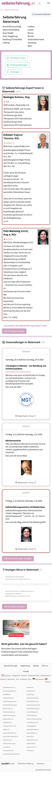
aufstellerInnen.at (9, 687)
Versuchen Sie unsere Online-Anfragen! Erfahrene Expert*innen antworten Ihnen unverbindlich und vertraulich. (26, 649)
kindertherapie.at (9, 712)
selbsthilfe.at (31, 743)
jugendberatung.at (33, 708)
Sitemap (36, 666)
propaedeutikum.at (9, 733)
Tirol (17, 679)
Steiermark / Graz (24, 579)
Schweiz (47, 680)
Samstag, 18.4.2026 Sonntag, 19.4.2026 (25, 359)
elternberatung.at (33, 698)
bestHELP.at (31, 691)
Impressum (40, 763)
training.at (30, 750)
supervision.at (31, 747)
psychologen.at (32, 733)
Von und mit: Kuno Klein (16, 455)
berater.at (30, 687)
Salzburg (3, 679)
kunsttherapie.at (32, 712)
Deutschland (38, 679)
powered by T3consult (43, 770)
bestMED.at (7, 694)
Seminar (26, 351)
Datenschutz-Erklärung (26, 763)
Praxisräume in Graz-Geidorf (14, 577)
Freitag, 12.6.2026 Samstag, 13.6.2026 (24, 434)
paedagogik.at (31, 726)
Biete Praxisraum (11, 579)
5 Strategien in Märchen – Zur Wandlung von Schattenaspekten (26, 367)
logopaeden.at (8, 719)
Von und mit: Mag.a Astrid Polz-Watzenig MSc (26, 522)
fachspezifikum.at (33, 701)
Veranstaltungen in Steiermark (23, 342)
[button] (48, 3)
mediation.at (7, 722)
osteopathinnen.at (9, 726)
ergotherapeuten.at (9, 701)
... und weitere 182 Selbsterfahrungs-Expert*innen (24, 325)
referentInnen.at (32, 740)
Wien (29, 679)
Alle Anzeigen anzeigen (14, 606)
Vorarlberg (23, 679)
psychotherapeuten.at (10, 736)
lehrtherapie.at (32, 715)
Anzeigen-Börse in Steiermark (22, 570)
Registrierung (25, 666)
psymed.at (30, 736)
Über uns (45, 666)
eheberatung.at (8, 698)
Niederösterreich (33, 675)
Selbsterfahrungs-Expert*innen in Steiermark (23, 89)
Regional (7, 10)
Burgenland (16, 675)
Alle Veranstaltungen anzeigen (18, 558)
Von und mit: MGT (13, 387)
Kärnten (24, 675)
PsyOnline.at (7, 740)
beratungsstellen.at (9, 691)
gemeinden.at (7, 708)
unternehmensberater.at (11, 754)
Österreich (6, 676)
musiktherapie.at (32, 722)
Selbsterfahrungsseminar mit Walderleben (25, 507)
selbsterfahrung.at (9, 743)
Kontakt (26, 671)
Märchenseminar (13, 440)
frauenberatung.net (33, 705)
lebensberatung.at (9, 715)
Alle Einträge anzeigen (14, 331)
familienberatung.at (10, 705)
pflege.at (6, 729)
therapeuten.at (8, 750)
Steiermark (15, 10)
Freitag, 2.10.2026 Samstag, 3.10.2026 (24, 500)
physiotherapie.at (33, 729)
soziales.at (6, 747)
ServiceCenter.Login (10, 666)
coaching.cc (31, 694)
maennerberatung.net (34, 719)
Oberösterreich (45, 675)
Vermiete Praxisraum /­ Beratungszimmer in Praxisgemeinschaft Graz (19, 592)
